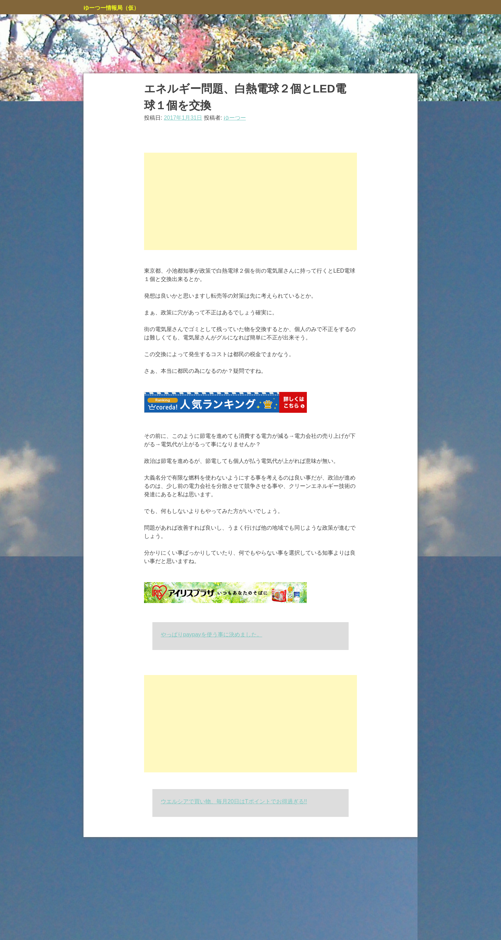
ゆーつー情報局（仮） (111, 8)
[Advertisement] (250, 201)
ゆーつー (235, 118)
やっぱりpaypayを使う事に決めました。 (211, 634)
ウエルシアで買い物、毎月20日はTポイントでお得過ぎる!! (234, 801)
